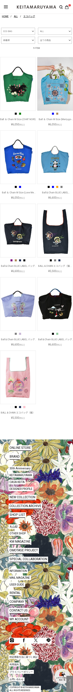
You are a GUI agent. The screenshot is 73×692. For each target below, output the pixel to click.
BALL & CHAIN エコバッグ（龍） (18, 412)
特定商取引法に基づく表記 (24, 657)
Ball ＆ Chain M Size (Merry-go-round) (55, 119)
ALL (42, 31)
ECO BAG (7, 31)
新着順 (6, 40)
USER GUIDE (17, 584)
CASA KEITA (17, 482)
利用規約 (14, 664)
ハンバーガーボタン (6, 6)
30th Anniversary (20, 468)
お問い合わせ (17, 679)
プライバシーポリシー (21, 672)
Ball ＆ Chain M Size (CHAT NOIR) (18, 119)
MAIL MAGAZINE (20, 577)
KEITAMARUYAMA (21, 475)
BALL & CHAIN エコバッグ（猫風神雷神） (55, 266)
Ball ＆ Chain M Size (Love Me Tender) (18, 192)
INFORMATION (18, 570)
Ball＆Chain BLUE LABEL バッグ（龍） (18, 339)
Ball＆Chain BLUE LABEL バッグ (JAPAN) (55, 339)
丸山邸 (14, 526)
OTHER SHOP (18, 533)
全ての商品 (45, 40)
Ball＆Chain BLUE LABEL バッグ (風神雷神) (18, 266)
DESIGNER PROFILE (21, 488)
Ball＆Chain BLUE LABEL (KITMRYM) (55, 192)
